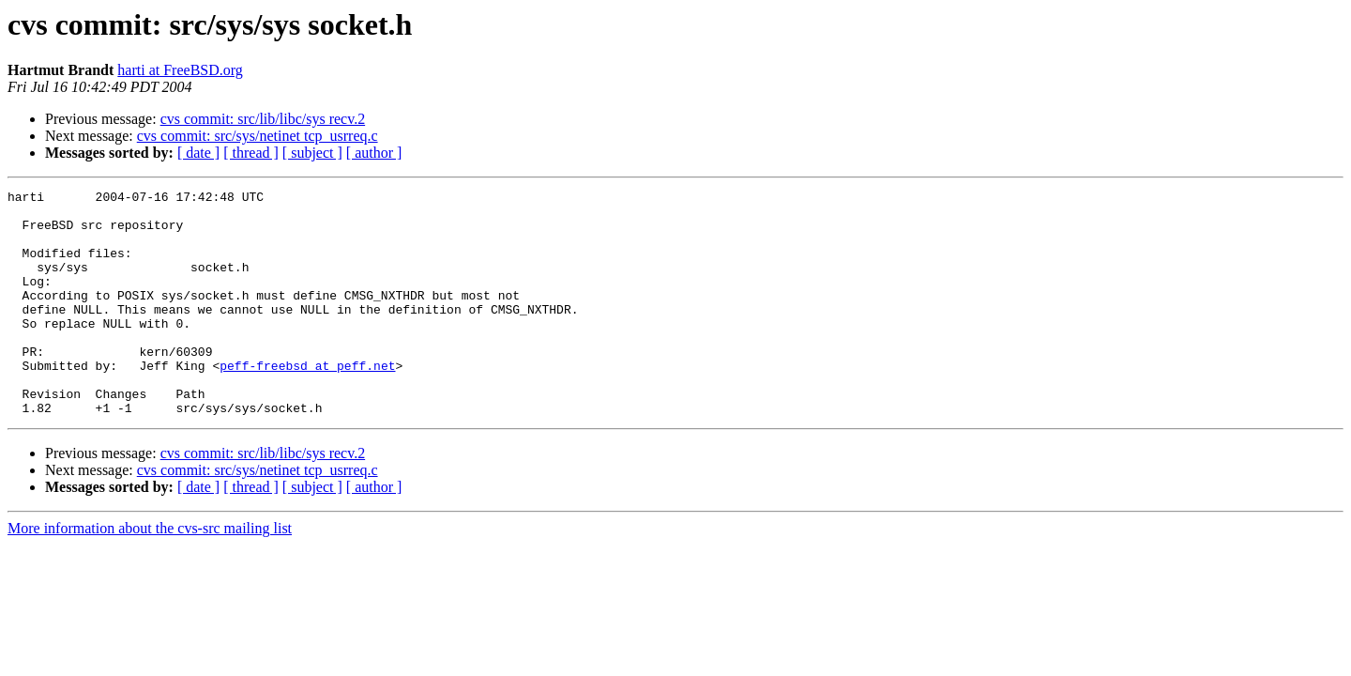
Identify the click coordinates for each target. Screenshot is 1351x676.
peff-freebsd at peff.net (307, 401)
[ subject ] (312, 153)
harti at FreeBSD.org (179, 70)
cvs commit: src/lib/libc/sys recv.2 (262, 119)
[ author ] (374, 153)
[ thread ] (251, 153)
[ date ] (198, 153)
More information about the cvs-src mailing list (150, 573)
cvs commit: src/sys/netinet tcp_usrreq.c (257, 136)
